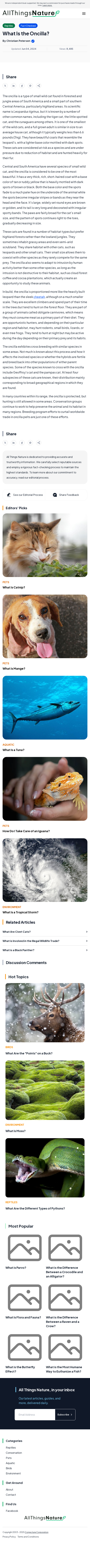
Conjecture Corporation (36, 1532)
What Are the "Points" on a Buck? (29, 1053)
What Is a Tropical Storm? (21, 912)
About (9, 1489)
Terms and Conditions (28, 1537)
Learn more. (47, 5)
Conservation (14, 1452)
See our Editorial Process (24, 494)
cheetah (39, 297)
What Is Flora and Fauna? (23, 1317)
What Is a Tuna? (14, 750)
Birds (9, 1047)
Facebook (12, 1510)
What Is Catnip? (14, 587)
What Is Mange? (14, 668)
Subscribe (65, 1414)
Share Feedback (65, 494)
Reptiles (11, 1202)
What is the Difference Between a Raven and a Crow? (62, 1321)
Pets (6, 582)
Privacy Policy (9, 1537)
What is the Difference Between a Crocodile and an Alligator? (64, 1272)
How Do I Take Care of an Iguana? (26, 831)
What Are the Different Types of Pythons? (35, 1208)
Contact (11, 1494)
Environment (12, 907)
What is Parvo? (15, 1267)
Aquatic (8, 744)
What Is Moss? (15, 1131)
